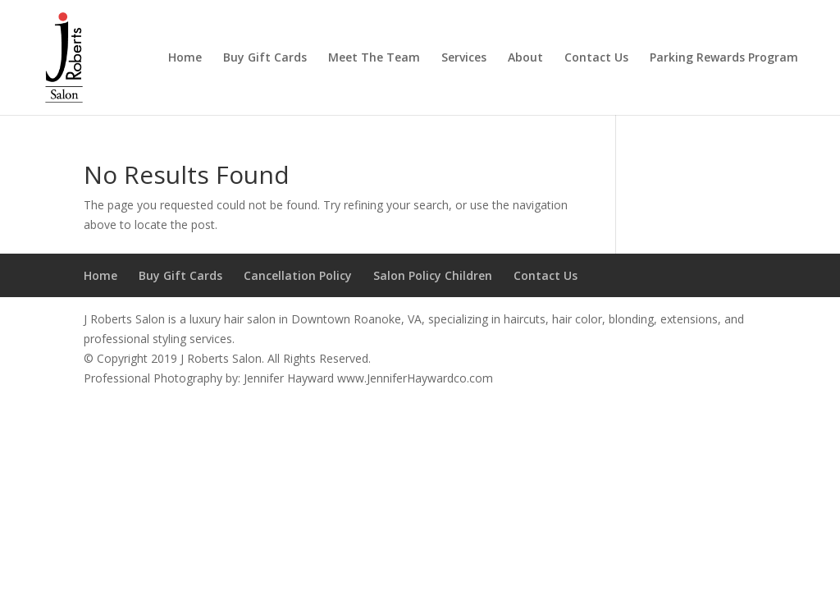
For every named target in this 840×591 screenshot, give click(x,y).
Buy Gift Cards (265, 58)
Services (463, 58)
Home (185, 58)
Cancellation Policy (298, 275)
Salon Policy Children (432, 275)
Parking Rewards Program (724, 58)
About (525, 58)
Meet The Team (374, 58)
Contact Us (596, 58)
